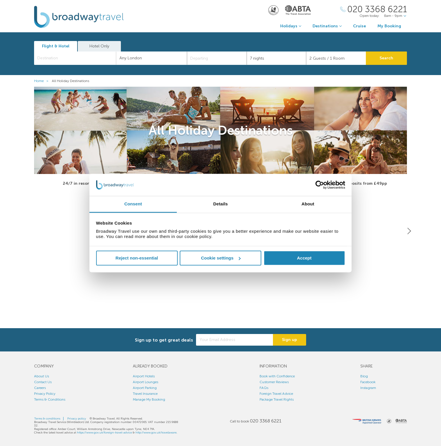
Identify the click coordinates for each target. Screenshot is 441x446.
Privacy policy (76, 418)
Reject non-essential (137, 257)
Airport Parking (145, 388)
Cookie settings (221, 257)
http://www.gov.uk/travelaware (156, 432)
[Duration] (276, 58)
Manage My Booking (149, 399)
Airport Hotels (144, 376)
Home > (42, 81)
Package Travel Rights (277, 399)
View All (220, 316)
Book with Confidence (277, 376)
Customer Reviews (274, 382)
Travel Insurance (145, 394)
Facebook (367, 382)
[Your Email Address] (234, 340)
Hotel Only (99, 46)
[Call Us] (373, 9)
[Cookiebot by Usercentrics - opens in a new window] (319, 184)
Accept (304, 257)
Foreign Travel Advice (276, 394)
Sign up (289, 339)
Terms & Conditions (49, 399)
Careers (40, 388)
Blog (364, 376)
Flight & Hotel (55, 46)
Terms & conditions (47, 418)
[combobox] (75, 58)
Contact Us (43, 382)
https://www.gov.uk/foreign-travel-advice (104, 432)
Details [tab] (220, 204)
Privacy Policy (44, 394)
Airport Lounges (145, 382)
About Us (41, 376)
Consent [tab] (133, 204)
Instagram (368, 388)
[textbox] (78, 58)
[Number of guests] (336, 58)
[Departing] (217, 58)
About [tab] (307, 204)
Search (386, 58)
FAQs (264, 388)
